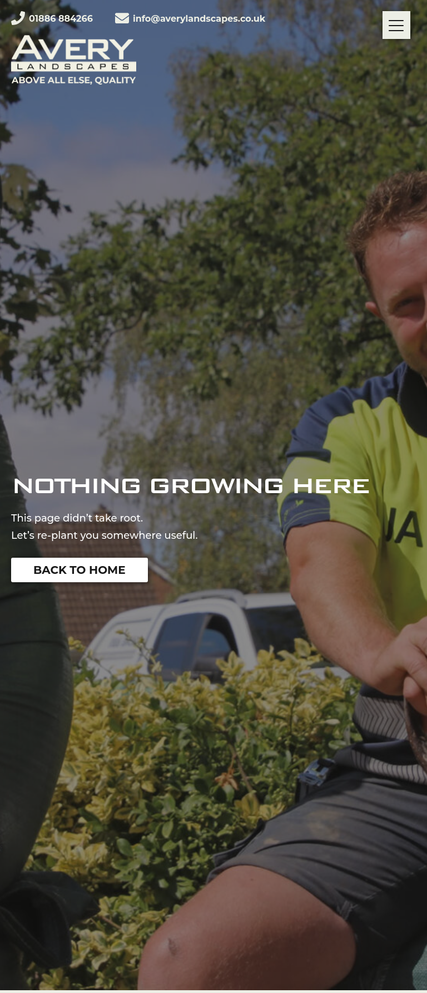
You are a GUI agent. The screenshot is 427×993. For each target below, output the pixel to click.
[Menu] (396, 25)
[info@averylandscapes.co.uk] (122, 18)
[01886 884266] (18, 18)
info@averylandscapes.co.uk (199, 18)
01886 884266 (61, 18)
